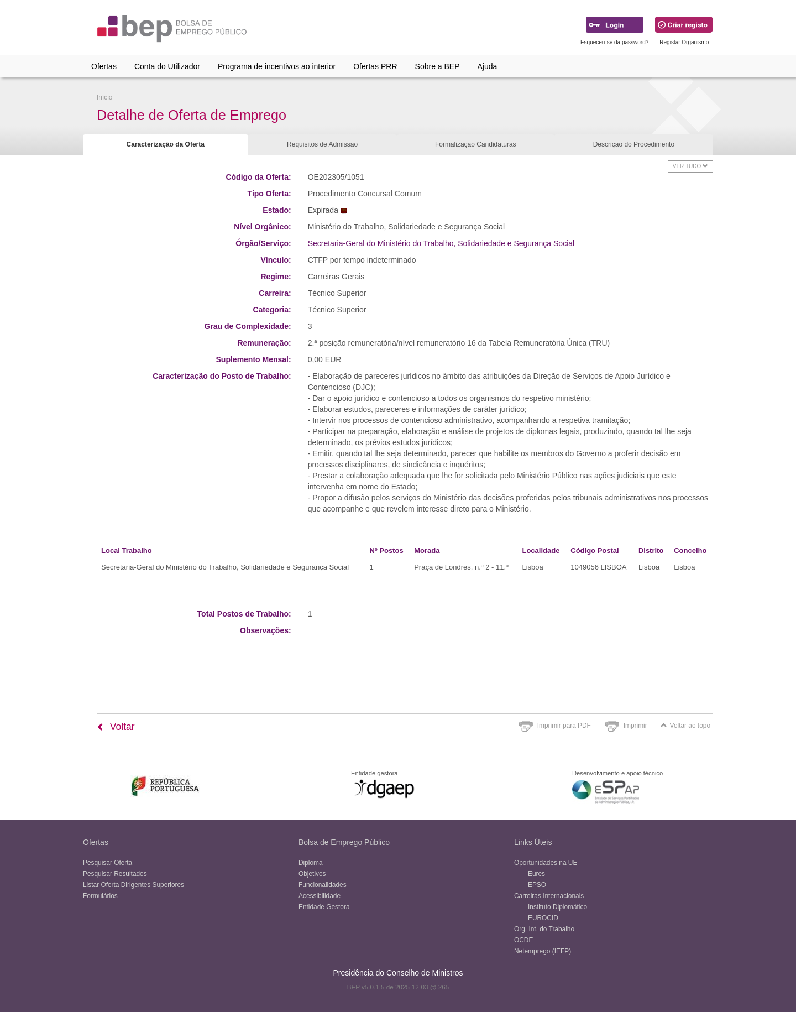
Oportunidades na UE (545, 863)
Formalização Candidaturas (475, 144)
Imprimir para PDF (564, 725)
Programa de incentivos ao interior (277, 66)
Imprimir (635, 725)
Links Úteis (533, 842)
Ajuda (488, 66)
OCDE (523, 940)
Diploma (310, 863)
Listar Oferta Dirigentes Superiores (133, 885)
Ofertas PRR (375, 66)
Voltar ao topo (685, 725)
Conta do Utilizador (167, 66)
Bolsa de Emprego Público (344, 842)
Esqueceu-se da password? (614, 42)
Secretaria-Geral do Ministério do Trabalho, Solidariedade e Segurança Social (441, 243)
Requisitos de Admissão (322, 144)
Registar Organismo (684, 42)
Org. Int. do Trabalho (544, 929)
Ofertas (104, 66)
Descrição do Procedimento (633, 144)
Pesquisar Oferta (107, 863)
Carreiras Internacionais (549, 896)
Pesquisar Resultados (115, 874)
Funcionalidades (322, 885)
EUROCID (543, 918)
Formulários (100, 896)
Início (104, 97)
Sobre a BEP (437, 66)
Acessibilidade (319, 896)
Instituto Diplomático (557, 907)
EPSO (537, 885)
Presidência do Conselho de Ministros (398, 972)
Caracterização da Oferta (166, 144)
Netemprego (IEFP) (542, 951)
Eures (536, 874)
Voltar (116, 726)
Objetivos (312, 874)
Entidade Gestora (324, 907)
